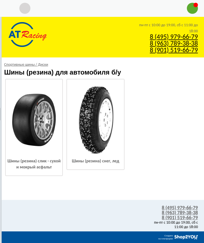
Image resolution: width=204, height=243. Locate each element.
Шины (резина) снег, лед (95, 160)
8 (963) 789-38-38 (174, 43)
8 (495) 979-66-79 (174, 37)
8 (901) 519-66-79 (174, 50)
